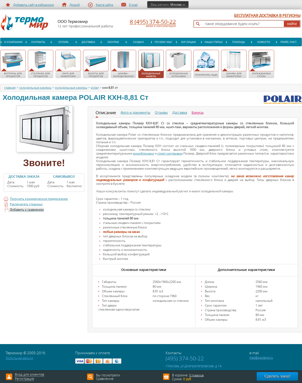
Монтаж (113, 42)
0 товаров (196, 375)
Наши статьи (213, 42)
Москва (175, 5)
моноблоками (143, 154)
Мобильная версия (19, 358)
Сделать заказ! (277, 376)
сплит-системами (170, 154)
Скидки (138, 42)
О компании (13, 42)
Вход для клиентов (29, 375)
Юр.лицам (188, 42)
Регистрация (24, 379)
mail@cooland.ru (261, 358)
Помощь (238, 42)
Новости (263, 42)
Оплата (63, 42)
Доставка (88, 42)
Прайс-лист (288, 42)
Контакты (38, 42)
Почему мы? (163, 42)
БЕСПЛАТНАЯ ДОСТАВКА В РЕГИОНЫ (267, 16)
